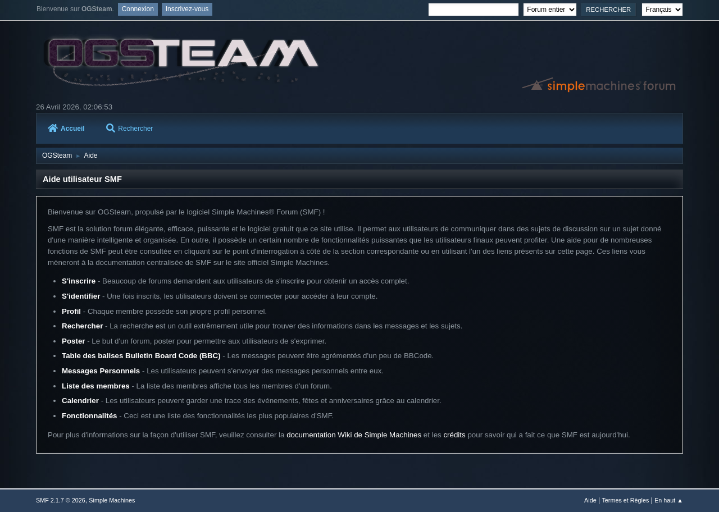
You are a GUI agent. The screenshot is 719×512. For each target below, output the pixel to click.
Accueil (66, 128)
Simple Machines (112, 500)
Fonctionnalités (89, 416)
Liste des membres (96, 386)
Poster (73, 341)
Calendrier (80, 400)
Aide (590, 500)
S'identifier (81, 296)
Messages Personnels (101, 371)
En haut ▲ (668, 500)
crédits (454, 435)
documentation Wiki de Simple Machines (353, 435)
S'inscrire (78, 281)
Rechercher (129, 128)
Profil (71, 311)
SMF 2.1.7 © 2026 (60, 500)
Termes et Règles (625, 500)
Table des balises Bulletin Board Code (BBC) (141, 355)
